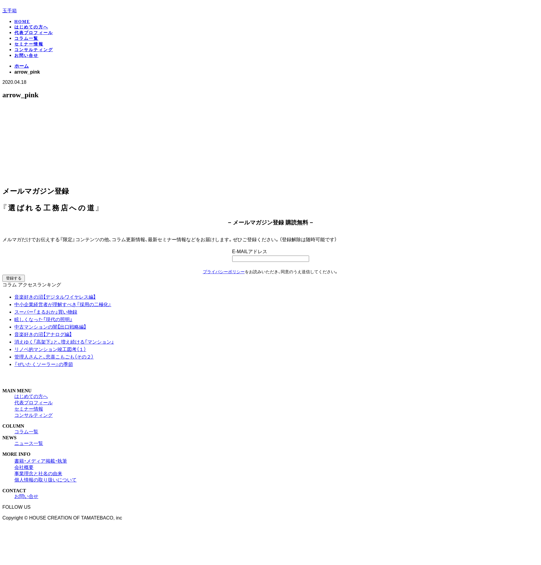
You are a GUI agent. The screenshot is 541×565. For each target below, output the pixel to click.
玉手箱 (9, 10)
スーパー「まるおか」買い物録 (45, 312)
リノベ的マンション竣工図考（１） (50, 349)
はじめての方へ (31, 27)
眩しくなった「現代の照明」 (43, 319)
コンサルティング (33, 50)
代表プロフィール (33, 33)
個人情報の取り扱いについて (45, 479)
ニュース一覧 (28, 443)
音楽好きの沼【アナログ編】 (43, 334)
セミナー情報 (28, 44)
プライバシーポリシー (224, 271)
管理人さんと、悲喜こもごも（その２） (54, 356)
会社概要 (24, 467)
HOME (22, 21)
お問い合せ (26, 55)
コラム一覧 (26, 38)
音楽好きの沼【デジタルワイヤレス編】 (55, 297)
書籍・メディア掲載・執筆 (40, 461)
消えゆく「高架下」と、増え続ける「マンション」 (64, 341)
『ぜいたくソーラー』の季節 (43, 364)
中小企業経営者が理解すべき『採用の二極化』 (62, 304)
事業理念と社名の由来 (38, 473)
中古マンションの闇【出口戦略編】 (50, 326)
